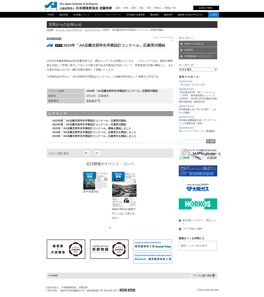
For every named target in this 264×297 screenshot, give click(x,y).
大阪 (141, 8)
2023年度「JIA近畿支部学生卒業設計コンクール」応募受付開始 (89, 124)
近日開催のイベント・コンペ (110, 164)
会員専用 (188, 50)
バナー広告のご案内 (192, 228)
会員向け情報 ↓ (206, 8)
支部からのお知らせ (194, 43)
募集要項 (91, 100)
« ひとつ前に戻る (59, 153)
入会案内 (213, 14)
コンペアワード (92, 30)
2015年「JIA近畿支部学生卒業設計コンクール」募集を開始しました (91, 128)
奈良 (149, 8)
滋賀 (117, 8)
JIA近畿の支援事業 (135, 14)
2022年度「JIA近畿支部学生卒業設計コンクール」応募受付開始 (89, 120)
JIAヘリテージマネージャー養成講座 (197, 131)
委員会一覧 (170, 8)
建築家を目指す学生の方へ (191, 14)
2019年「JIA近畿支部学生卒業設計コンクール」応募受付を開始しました (94, 136)
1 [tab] (110, 227)
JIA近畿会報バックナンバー (198, 56)
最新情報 (63, 14)
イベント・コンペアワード (108, 14)
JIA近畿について (81, 14)
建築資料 (168, 14)
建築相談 (154, 14)
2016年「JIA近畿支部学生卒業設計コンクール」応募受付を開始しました (94, 132)
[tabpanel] (95, 184)
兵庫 (133, 8)
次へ (98, 152)
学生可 (59, 45)
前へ (87, 152)
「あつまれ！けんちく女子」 (193, 84)
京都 (125, 8)
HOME (50, 14)
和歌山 (158, 8)
